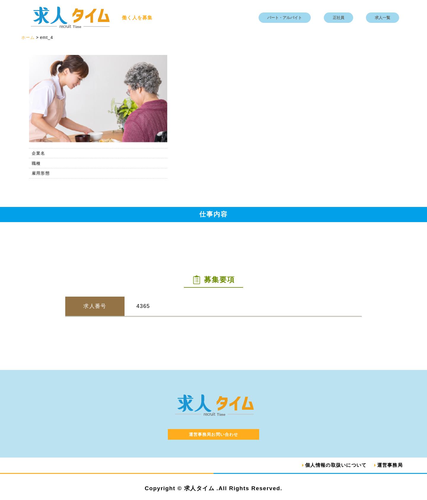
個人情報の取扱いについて (336, 465)
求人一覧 (382, 17)
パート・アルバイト (284, 17)
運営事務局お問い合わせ (213, 434)
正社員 (338, 17)
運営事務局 (390, 465)
